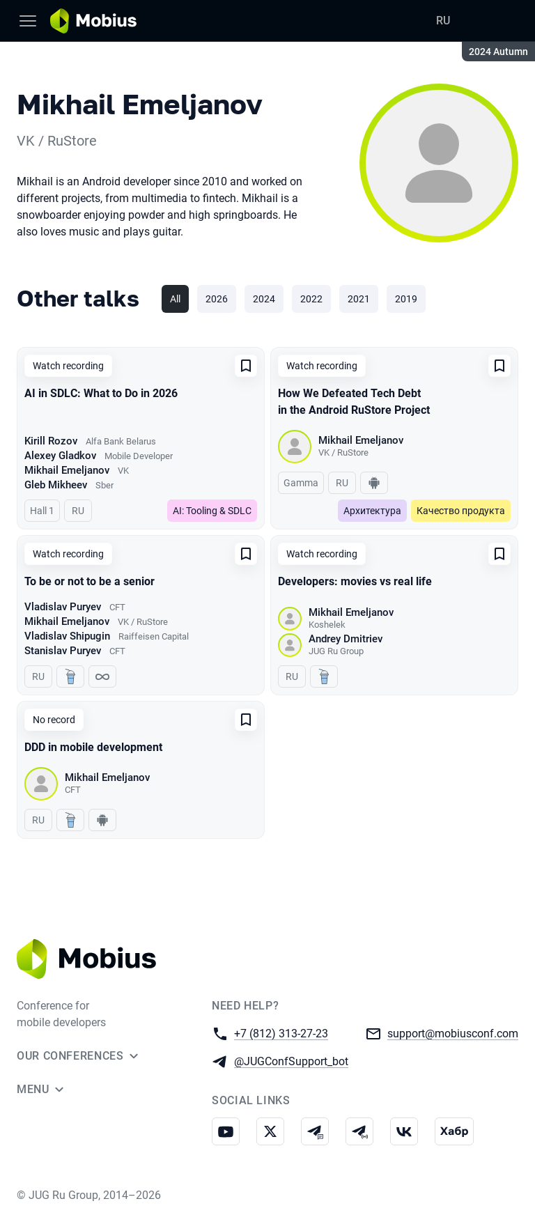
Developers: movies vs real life (355, 581)
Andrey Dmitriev (345, 638)
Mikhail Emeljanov (66, 470)
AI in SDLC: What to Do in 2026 (101, 393)
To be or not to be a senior (89, 581)
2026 (217, 298)
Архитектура (372, 510)
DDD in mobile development (93, 747)
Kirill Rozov (50, 441)
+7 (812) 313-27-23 (281, 1033)
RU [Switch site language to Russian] (443, 20)
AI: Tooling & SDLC (212, 510)
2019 (406, 298)
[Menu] (28, 21)
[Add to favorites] (246, 366)
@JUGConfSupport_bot (291, 1060)
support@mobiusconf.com (452, 1033)
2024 (264, 298)
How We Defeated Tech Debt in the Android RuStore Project (354, 402)
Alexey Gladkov (60, 455)
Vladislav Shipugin (67, 636)
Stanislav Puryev (62, 650)
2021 (359, 298)
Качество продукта (461, 510)
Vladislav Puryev (62, 606)
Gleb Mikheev (55, 484)
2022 (311, 298)
